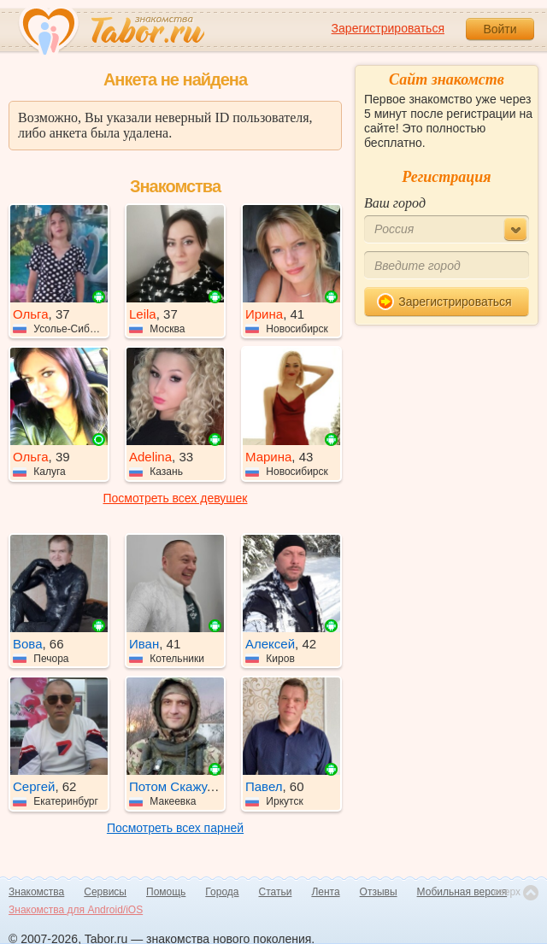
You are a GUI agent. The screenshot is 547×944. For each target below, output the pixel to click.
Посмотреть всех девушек (175, 498)
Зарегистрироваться (388, 28)
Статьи (275, 892)
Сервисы (105, 892)
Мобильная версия (462, 892)
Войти (499, 29)
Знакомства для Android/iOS (76, 910)
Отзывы (378, 892)
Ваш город (395, 203)
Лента (325, 892)
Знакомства (36, 892)
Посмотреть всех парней (175, 828)
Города (221, 892)
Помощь (165, 892)
